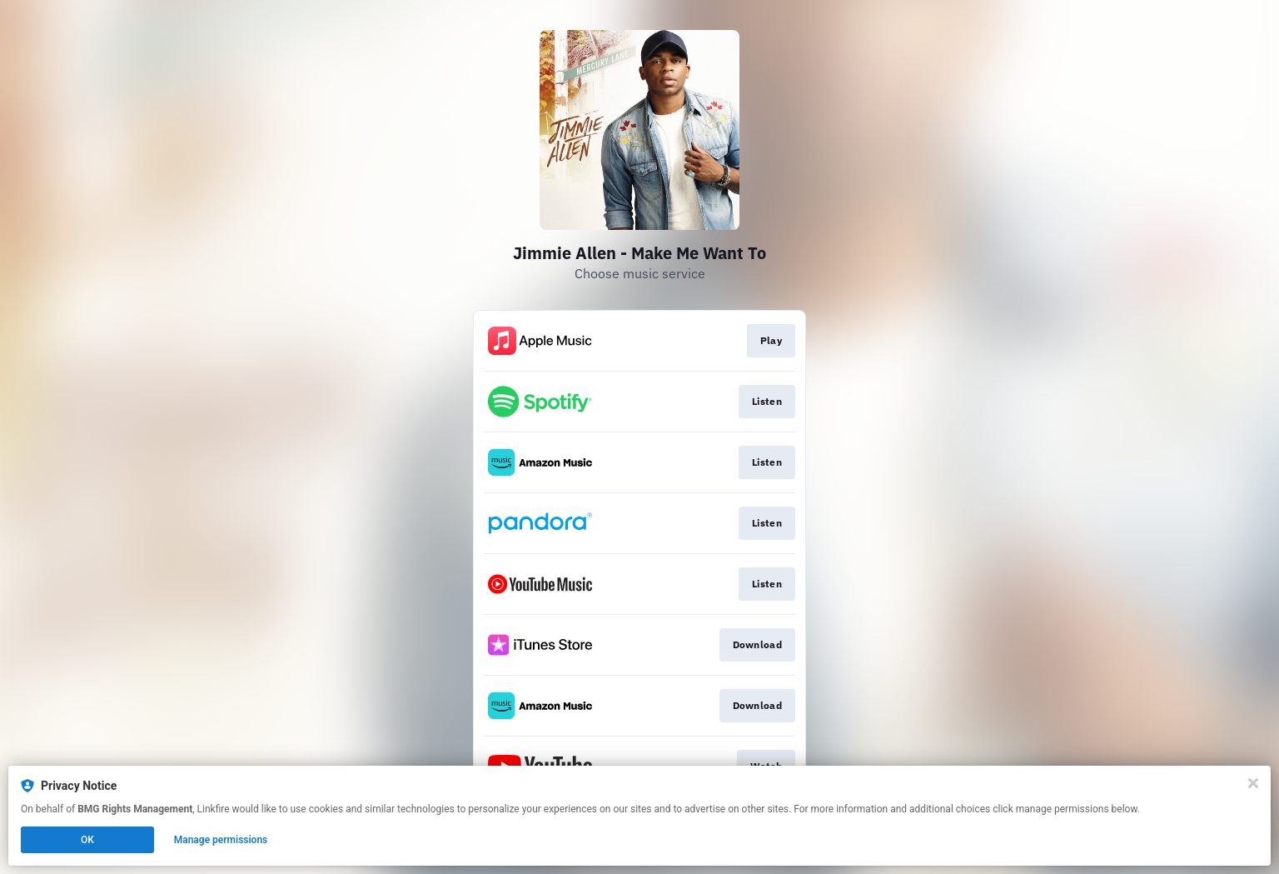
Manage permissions (221, 840)
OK (87, 840)
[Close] (1253, 783)
